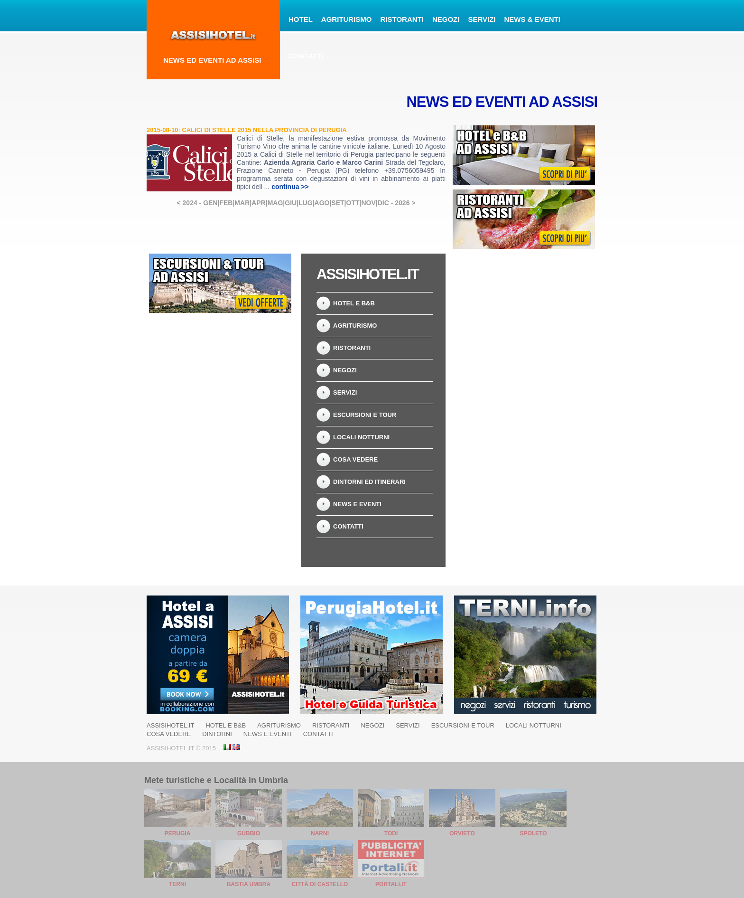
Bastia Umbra (248, 884)
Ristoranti (402, 19)
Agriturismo (346, 19)
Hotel (300, 19)
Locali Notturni (361, 437)
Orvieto (462, 833)
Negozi (446, 19)
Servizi (481, 19)
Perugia (178, 833)
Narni (320, 833)
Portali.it (391, 884)
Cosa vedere (355, 459)
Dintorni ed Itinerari (369, 481)
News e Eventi (357, 504)
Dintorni (217, 733)
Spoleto (533, 833)
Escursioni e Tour (364, 414)
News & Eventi (532, 19)
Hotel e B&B (354, 303)
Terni (177, 884)
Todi (391, 833)
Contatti (306, 56)
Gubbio (248, 833)
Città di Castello (320, 884)
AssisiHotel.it (170, 725)
